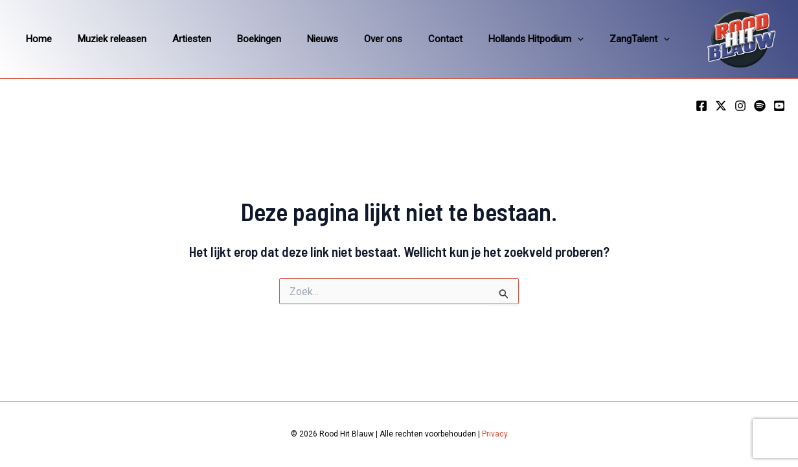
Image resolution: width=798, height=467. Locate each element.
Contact (403, 39)
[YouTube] (779, 106)
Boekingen (236, 39)
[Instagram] (740, 106)
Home (36, 39)
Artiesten (175, 39)
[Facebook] (701, 106)
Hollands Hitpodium (487, 39)
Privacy (495, 433)
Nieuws (293, 39)
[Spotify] (760, 106)
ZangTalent (584, 39)
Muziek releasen (102, 39)
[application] (529, 39)
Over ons (347, 39)
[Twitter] (721, 106)
